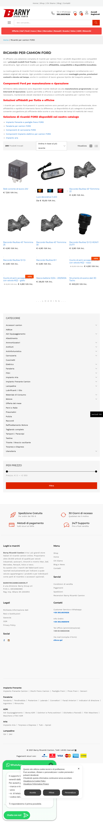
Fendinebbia (19, 700)
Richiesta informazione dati (15, 610)
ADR (79, 31)
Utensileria (11, 451)
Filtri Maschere (91, 713)
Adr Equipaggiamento (15, 334)
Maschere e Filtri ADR (13, 716)
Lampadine (11, 386)
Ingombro (7, 703)
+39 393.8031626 (61, 612)
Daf (21, 31)
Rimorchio (19, 703)
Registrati (95, 14)
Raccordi (10, 421)
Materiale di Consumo (16, 395)
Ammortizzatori (13, 343)
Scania (66, 31)
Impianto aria (12, 138)
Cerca (96, 22)
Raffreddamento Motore (17, 425)
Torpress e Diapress (15, 447)
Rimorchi (87, 31)
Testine (9, 438)
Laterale (44, 700)
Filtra (51, 486)
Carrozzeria (11, 356)
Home (35, 3)
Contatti (66, 3)
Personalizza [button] (70, 792)
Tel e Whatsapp (64, 12)
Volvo (73, 31)
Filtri (8, 373)
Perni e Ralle (11, 408)
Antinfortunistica (13, 351)
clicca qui (58, 640)
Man (40, 31)
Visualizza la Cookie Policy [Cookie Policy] (34, 781)
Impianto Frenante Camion (18, 382)
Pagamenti (58, 588)
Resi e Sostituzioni (11, 614)
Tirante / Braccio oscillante (18, 442)
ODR (5, 621)
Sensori (83, 691)
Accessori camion (14, 325)
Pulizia (9, 416)
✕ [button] (79, 768)
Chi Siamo (51, 3)
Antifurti (9, 347)
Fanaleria (10, 369)
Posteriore (32, 700)
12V (4, 734)
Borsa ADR (30, 713)
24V (10, 734)
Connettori (55, 700)
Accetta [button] (33, 792)
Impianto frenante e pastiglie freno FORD (25, 122)
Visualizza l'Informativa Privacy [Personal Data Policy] (36, 784)
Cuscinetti (10, 360)
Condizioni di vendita (63, 584)
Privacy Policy (9, 625)
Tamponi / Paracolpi (15, 434)
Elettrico (10, 364)
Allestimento (12, 338)
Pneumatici (11, 412)
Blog (59, 3)
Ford (27, 31)
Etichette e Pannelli (72, 713)
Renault (57, 31)
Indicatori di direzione (89, 700)
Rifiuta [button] (51, 792)
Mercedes (47, 31)
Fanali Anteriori (69, 700)
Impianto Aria (12, 377)
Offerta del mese (13, 403)
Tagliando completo (15, 429)
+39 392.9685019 (61, 622)
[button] (17, 815)
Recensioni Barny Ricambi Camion (69, 595)
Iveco (33, 31)
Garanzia (7, 618)
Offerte (15, 31)
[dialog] (51, 781)
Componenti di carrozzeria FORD (21, 130)
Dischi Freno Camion (39, 691)
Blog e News (59, 564)
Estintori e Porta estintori (49, 713)
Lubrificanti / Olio (14, 390)
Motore (9, 399)
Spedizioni (58, 592)
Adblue (9, 330)
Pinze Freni (72, 691)
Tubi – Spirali (45, 725)
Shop (42, 3)
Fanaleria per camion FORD (18, 126)
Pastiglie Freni (58, 691)
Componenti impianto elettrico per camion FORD (28, 134)
